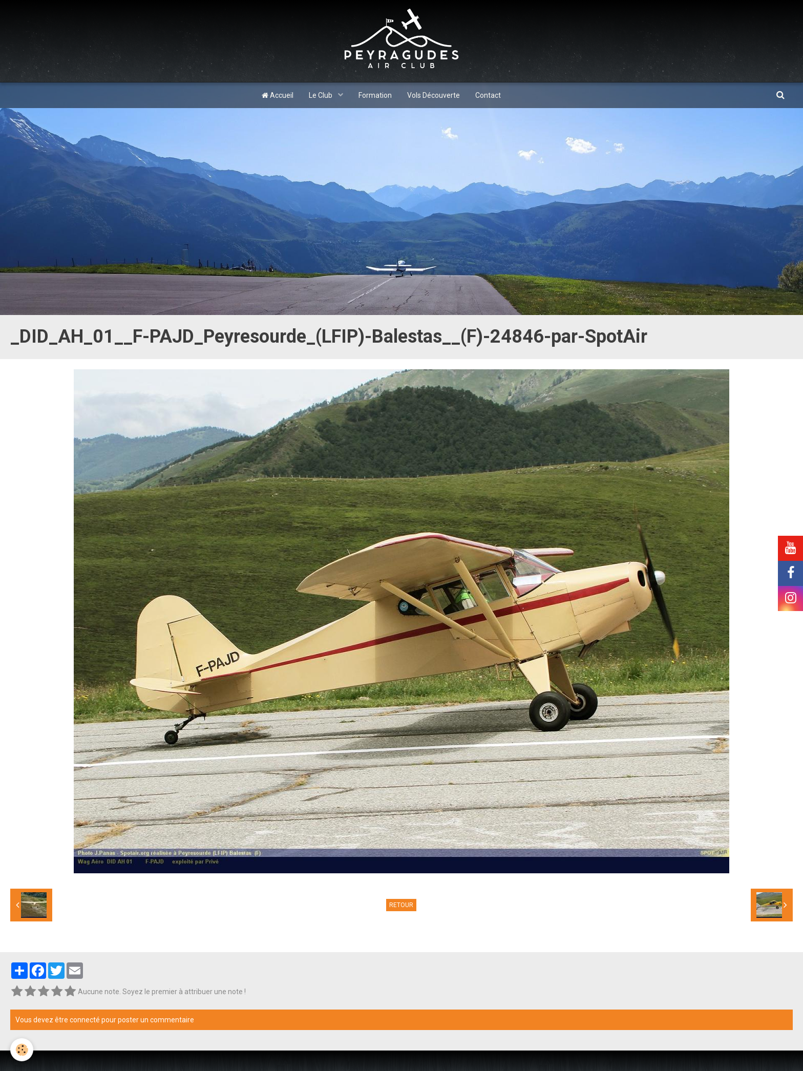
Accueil (277, 95)
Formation (375, 95)
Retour (401, 905)
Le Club (321, 95)
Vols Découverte (433, 95)
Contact (488, 95)
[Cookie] (21, 1049)
